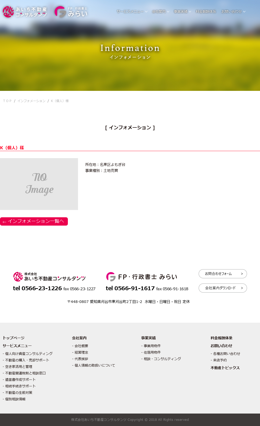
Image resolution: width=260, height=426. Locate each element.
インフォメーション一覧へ (36, 221)
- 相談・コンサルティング (161, 359)
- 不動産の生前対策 (17, 392)
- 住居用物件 (151, 352)
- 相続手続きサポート (19, 386)
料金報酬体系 (206, 11)
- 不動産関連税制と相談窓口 (24, 373)
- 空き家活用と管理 (17, 366)
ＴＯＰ (7, 101)
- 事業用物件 (151, 346)
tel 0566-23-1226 (38, 289)
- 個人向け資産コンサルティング (28, 353)
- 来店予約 (219, 360)
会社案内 (159, 11)
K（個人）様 (60, 101)
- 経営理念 (80, 352)
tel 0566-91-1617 (131, 289)
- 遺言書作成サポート (19, 379)
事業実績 (180, 11)
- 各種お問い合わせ (225, 353)
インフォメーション (31, 101)
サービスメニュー (130, 11)
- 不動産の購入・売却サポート (26, 360)
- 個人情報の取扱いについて (93, 365)
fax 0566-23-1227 (79, 289)
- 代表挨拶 (80, 359)
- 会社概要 (80, 346)
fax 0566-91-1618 (172, 289)
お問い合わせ (232, 11)
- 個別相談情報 (14, 399)
